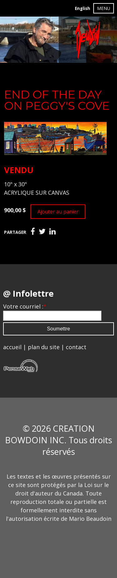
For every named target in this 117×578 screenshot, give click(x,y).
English (82, 8)
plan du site (44, 347)
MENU (103, 8)
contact (76, 347)
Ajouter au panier (58, 211)
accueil (12, 347)
